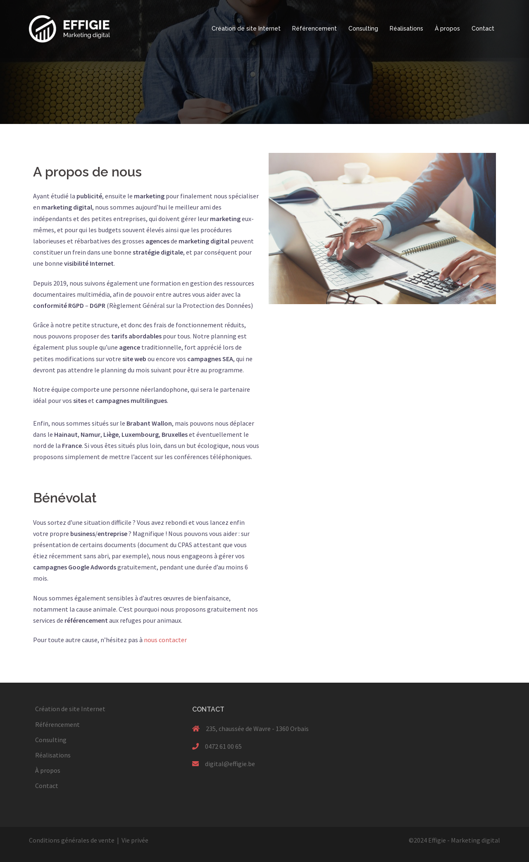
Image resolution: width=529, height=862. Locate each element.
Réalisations (406, 28)
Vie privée (135, 840)
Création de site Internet (246, 28)
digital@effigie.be (230, 764)
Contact (483, 28)
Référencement (314, 28)
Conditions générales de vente (71, 840)
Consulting (363, 28)
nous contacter (165, 640)
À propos (447, 28)
